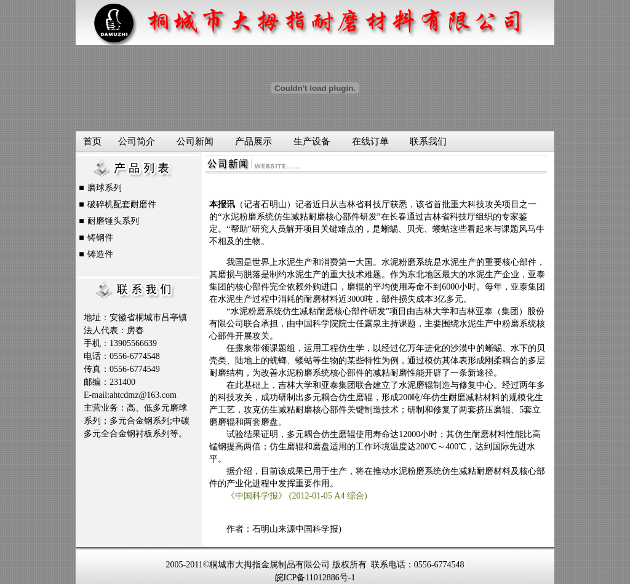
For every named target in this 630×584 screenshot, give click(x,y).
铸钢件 (100, 237)
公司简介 (136, 141)
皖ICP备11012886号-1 (315, 577)
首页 (92, 141)
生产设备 (311, 141)
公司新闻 (195, 141)
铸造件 (100, 254)
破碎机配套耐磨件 (121, 204)
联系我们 (428, 141)
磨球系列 (104, 187)
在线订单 (370, 141)
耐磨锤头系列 (113, 221)
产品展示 (253, 141)
